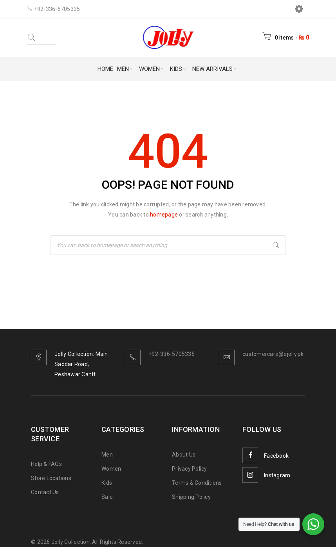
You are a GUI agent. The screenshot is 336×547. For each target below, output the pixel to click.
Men (107, 454)
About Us (183, 454)
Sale (107, 497)
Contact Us (45, 492)
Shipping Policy (191, 497)
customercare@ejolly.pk (273, 354)
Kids (106, 483)
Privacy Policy (189, 469)
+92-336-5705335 (171, 354)
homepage (164, 214)
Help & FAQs (46, 464)
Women (111, 469)
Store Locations (51, 478)
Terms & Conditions (197, 483)
